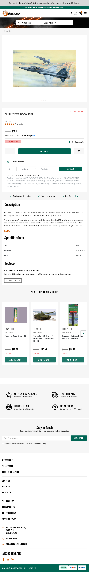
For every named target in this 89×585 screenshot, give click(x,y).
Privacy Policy (41, 444)
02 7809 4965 (9, 538)
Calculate (70, 169)
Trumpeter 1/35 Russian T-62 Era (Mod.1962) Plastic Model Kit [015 (44, 334)
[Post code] (48, 169)
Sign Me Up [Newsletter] (78, 438)
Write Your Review (20, 124)
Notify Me (44, 151)
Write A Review (13, 280)
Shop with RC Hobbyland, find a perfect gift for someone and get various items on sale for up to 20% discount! (44, 3)
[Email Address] (36, 438)
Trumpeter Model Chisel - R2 (16, 332)
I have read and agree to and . (24, 444)
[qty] (12, 169)
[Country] (28, 169)
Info (33, 135)
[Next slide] (83, 333)
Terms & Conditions (26, 444)
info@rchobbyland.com (14, 544)
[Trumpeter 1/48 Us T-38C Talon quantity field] (10, 151)
